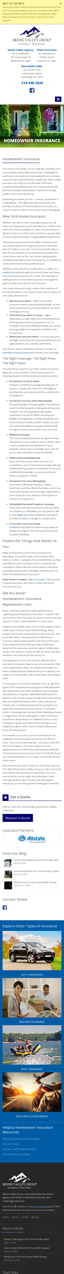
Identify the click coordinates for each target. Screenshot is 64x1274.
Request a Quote (17, 818)
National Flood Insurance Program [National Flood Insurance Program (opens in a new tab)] (21, 1138)
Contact (24, 1217)
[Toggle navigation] (58, 99)
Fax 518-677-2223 (32, 71)
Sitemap (35, 1217)
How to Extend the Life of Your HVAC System (32, 874)
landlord (7, 272)
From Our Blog (14, 853)
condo (33, 268)
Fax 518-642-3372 (47, 55)
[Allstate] (32, 839)
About (15, 1217)
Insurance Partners (18, 830)
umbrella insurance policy (16, 352)
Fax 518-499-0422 (21, 55)
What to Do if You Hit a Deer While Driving (32, 885)
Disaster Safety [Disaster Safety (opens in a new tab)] (11, 1144)
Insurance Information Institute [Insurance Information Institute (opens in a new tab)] (19, 1149)
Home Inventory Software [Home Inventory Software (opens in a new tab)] (16, 1154)
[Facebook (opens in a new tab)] (32, 90)
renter (50, 268)
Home (6, 1217)
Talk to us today (36, 579)
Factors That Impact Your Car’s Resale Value (32, 862)
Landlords (14, 527)
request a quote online (40, 1206)
